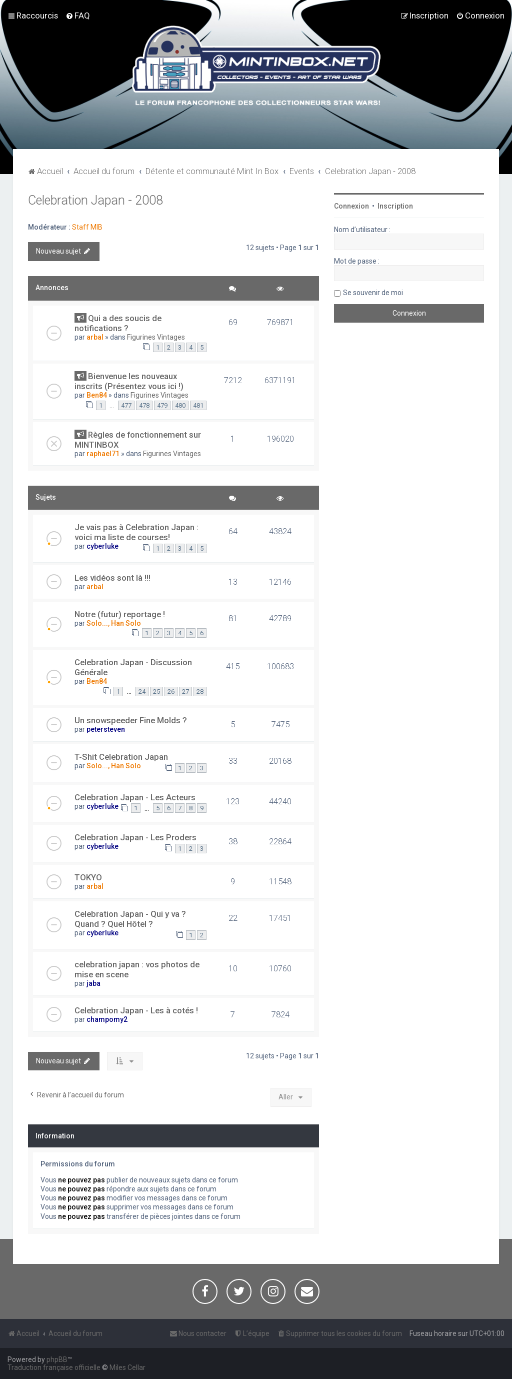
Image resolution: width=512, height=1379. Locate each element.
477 (126, 405)
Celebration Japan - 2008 (95, 200)
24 (142, 691)
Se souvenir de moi (373, 293)
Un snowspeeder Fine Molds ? (130, 720)
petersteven (105, 729)
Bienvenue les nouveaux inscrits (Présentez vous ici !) (129, 381)
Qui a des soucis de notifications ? (118, 323)
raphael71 (103, 454)
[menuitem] (78, 16)
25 (156, 691)
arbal (95, 337)
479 (162, 405)
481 (198, 405)
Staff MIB (87, 227)
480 (180, 405)
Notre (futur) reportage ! (119, 614)
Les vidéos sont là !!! (112, 578)
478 (144, 405)
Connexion (351, 206)
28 (200, 691)
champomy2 (107, 1019)
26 (171, 691)
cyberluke (102, 546)
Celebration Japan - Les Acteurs (135, 797)
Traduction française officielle (54, 1367)
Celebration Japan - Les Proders (135, 837)
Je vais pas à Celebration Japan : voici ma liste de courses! (136, 532)
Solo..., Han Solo (113, 623)
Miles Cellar (128, 1367)
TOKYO (88, 877)
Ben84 (96, 395)
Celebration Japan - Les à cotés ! (136, 1010)
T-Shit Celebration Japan (121, 757)
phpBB (57, 1359)
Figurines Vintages (156, 337)
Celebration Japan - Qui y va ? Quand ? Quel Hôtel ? (130, 919)
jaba (93, 983)
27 (185, 691)
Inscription (395, 206)
